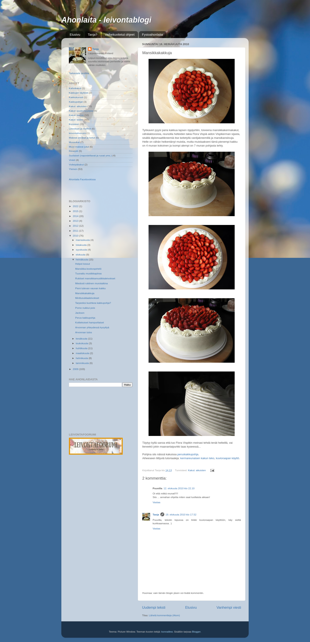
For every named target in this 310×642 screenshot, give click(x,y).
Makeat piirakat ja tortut (82, 137)
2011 (76, 230)
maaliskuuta (83, 353)
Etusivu (75, 34)
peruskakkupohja (187, 454)
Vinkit (72, 160)
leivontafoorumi (77, 133)
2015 (76, 211)
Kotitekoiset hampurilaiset (89, 322)
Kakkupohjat (76, 101)
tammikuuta (83, 363)
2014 (76, 216)
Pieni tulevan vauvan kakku (90, 288)
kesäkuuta (82, 338)
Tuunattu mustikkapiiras (88, 273)
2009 (76, 369)
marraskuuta (83, 239)
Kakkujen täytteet (78, 92)
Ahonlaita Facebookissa (82, 179)
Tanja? (92, 34)
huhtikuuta (82, 348)
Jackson (79, 312)
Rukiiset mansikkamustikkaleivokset (95, 278)
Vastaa (156, 502)
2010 (76, 235)
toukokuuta (82, 343)
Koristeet (74, 124)
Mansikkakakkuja (84, 293)
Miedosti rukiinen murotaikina (91, 283)
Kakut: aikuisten (197, 470)
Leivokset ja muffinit (80, 128)
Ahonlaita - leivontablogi (106, 19)
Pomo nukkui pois (85, 307)
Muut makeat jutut (79, 146)
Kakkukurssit (76, 97)
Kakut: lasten (76, 119)
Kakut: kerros (76, 115)
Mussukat (74, 142)
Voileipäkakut (76, 164)
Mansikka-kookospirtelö (88, 268)
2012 (76, 225)
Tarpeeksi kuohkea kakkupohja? (93, 302)
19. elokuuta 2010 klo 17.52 (181, 514)
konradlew (167, 631)
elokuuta (81, 254)
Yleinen (73, 169)
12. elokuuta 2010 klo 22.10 (179, 488)
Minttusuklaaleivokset (87, 298)
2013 (76, 220)
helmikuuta (82, 358)
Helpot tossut (82, 263)
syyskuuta (82, 249)
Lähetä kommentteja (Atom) (164, 615)
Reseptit (73, 151)
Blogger (196, 631)
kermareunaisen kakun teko (197, 458)
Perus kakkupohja (85, 317)
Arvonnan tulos (83, 332)
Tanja (156, 514)
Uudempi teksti (153, 607)
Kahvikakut (75, 88)
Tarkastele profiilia (79, 73)
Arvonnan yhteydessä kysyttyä (92, 327)
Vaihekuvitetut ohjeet (120, 34)
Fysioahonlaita (152, 34)
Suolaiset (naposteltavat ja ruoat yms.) (90, 155)
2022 (76, 206)
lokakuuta (81, 244)
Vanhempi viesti (229, 607)
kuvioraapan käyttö (227, 458)
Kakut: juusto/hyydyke (81, 110)
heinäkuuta (82, 259)
